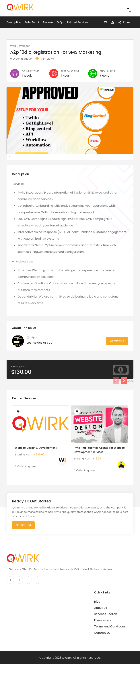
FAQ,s (60, 22)
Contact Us (102, 650)
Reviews (48, 22)
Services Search (105, 631)
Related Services (77, 22)
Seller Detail (32, 22)
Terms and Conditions (109, 644)
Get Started (23, 542)
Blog (97, 619)
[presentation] (116, 398)
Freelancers (102, 638)
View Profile (117, 358)
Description (14, 22)
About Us (100, 625)
